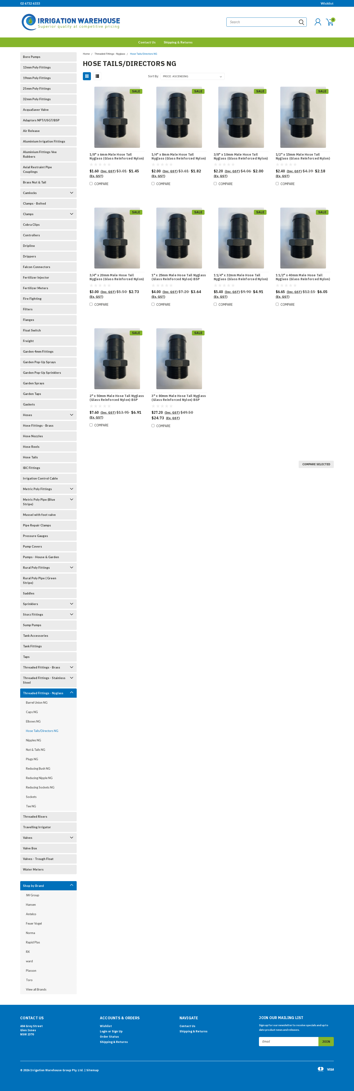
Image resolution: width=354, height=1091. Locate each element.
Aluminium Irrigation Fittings (44, 141)
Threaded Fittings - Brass (41, 667)
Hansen (31, 904)
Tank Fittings (32, 646)
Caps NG (32, 712)
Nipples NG (33, 740)
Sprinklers (30, 604)
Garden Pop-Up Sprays (39, 362)
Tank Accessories (35, 635)
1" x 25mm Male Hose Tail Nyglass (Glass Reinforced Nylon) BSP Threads (179, 279)
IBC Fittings (31, 468)
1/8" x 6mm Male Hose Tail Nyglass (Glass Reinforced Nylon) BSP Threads (117, 159)
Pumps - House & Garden (41, 557)
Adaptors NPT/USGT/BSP (41, 120)
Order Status (109, 1036)
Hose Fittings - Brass (38, 425)
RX (28, 952)
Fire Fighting (32, 298)
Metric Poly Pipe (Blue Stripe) (39, 502)
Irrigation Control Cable (40, 478)
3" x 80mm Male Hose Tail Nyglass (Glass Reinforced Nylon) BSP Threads (179, 400)
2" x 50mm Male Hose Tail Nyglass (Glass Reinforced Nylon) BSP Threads (117, 400)
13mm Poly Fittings (37, 67)
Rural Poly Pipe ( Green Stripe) (39, 580)
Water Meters (33, 869)
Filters (28, 309)
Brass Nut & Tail (34, 182)
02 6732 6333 (30, 3)
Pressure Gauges (35, 536)
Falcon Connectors (36, 267)
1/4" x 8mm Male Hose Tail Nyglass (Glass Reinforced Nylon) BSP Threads (179, 159)
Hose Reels (31, 446)
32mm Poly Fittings (37, 99)
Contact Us (147, 42)
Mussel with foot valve (39, 515)
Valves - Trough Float (38, 859)
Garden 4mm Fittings (38, 351)
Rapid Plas (33, 942)
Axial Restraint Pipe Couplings (37, 169)
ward (29, 961)
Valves (27, 838)
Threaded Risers (35, 816)
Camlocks (30, 193)
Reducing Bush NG (38, 768)
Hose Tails (30, 457)
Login (103, 1031)
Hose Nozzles (33, 436)
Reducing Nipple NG (39, 778)
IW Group (32, 895)
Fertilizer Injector (36, 277)
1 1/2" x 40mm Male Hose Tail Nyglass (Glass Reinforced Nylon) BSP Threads (303, 279)
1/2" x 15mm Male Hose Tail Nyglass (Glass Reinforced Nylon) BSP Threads (303, 159)
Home (86, 53)
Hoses (27, 415)
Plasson (31, 970)
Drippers (29, 256)
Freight (28, 341)
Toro (29, 980)
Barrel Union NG (37, 702)
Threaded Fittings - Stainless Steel (44, 680)
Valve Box (30, 848)
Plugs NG (32, 759)
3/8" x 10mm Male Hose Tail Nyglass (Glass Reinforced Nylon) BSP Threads (241, 159)
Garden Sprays (33, 383)
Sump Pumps (32, 625)
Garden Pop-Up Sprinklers (42, 372)
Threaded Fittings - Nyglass (43, 693)
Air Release (31, 131)
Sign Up (117, 1031)
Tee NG (31, 806)
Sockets (31, 797)
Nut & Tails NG (35, 749)
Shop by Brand (33, 886)
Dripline (29, 246)
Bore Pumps (31, 57)
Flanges (28, 320)
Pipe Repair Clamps (37, 525)
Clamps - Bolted (34, 203)
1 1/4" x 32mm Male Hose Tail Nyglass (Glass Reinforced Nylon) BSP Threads (241, 279)
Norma (30, 933)
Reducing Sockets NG (40, 787)
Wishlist (327, 3)
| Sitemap (91, 1070)
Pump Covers (32, 546)
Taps (26, 657)
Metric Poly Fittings (37, 489)
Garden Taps (32, 394)
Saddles (28, 593)
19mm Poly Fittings (37, 78)
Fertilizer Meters (35, 288)
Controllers (31, 235)
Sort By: (153, 76)
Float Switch (32, 330)
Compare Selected (316, 464)
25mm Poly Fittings (37, 88)
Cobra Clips (31, 224)
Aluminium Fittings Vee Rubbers (40, 154)
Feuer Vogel (34, 923)
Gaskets (29, 404)
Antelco (31, 914)
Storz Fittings (33, 614)
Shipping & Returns (178, 42)
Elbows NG (33, 721)
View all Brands (36, 989)
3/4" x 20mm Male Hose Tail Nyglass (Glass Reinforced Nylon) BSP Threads (117, 279)
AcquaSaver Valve (36, 109)
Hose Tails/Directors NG (42, 731)
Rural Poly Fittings (36, 567)
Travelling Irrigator (37, 827)
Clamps (28, 214)
